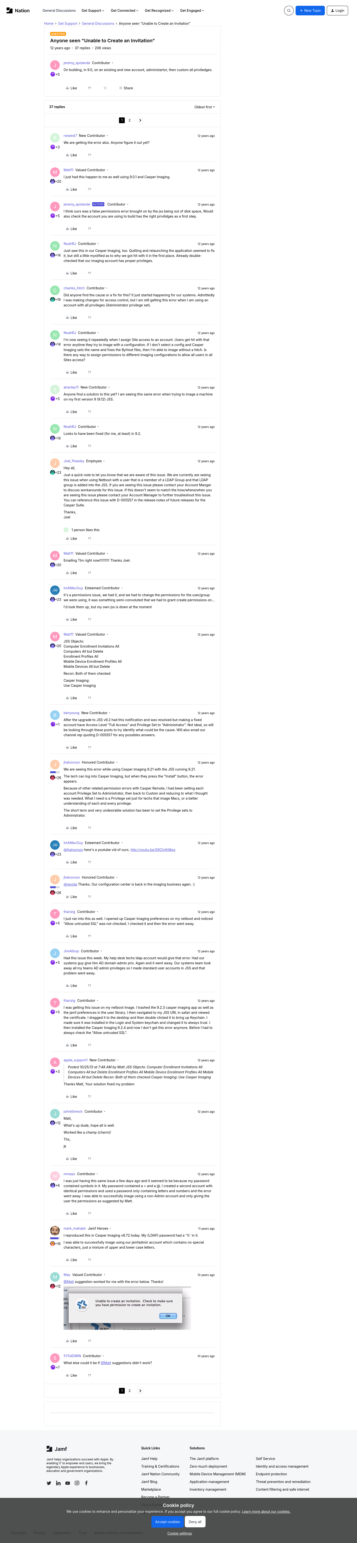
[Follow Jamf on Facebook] (86, 1483)
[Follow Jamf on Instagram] (77, 1483)
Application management (209, 1482)
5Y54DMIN (72, 1356)
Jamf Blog (149, 1482)
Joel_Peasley (74, 461)
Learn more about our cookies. (266, 1511)
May (67, 1275)
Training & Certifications (160, 1466)
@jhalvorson (73, 850)
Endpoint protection (271, 1474)
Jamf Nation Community (160, 1474)
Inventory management (208, 1489)
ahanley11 (71, 387)
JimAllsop (71, 951)
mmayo (69, 1174)
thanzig (69, 912)
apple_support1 (76, 1060)
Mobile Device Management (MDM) (218, 1474)
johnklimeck (73, 1111)
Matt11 (68, 170)
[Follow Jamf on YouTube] (67, 1483)
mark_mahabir (75, 1228)
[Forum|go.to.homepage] (18, 10)
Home (49, 23)
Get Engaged (192, 10)
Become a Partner (155, 1497)
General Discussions (59, 10)
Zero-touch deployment (208, 1466)
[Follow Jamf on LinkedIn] (58, 1483)
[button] (310, 10)
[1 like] (82, 529)
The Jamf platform (204, 1459)
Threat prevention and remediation (283, 1482)
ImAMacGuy (73, 588)
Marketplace (151, 1489)
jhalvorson (72, 762)
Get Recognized (159, 10)
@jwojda (70, 884)
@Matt (69, 1282)
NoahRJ (70, 244)
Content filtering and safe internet (282, 1489)
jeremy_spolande (77, 63)
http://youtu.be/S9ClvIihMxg (153, 850)
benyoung (71, 713)
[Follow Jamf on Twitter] (49, 1483)
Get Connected (125, 10)
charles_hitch (74, 288)
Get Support (93, 10)
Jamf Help (149, 1459)
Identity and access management (282, 1466)
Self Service (265, 1459)
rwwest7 (70, 136)
